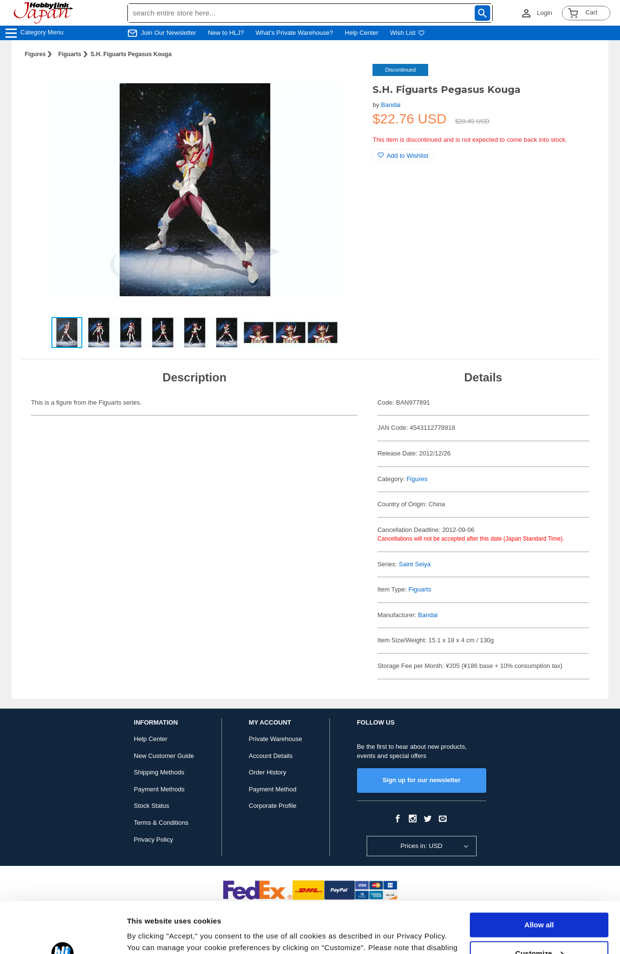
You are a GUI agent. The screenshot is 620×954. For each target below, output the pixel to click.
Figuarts (69, 54)
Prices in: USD (422, 845)
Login (544, 12)
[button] (345, 81)
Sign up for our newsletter (422, 780)
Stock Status (151, 805)
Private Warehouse (275, 738)
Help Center (361, 32)
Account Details (271, 755)
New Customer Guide (164, 755)
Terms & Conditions (161, 822)
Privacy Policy (153, 839)
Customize (539, 902)
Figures (35, 54)
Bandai (391, 104)
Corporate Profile (272, 805)
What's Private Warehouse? (294, 32)
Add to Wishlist (403, 155)
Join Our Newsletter (168, 32)
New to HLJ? (226, 32)
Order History (267, 772)
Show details (149, 935)
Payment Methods (159, 789)
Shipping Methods (159, 772)
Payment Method (272, 789)
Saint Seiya (415, 564)
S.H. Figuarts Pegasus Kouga (131, 54)
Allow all (539, 874)
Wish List (407, 32)
